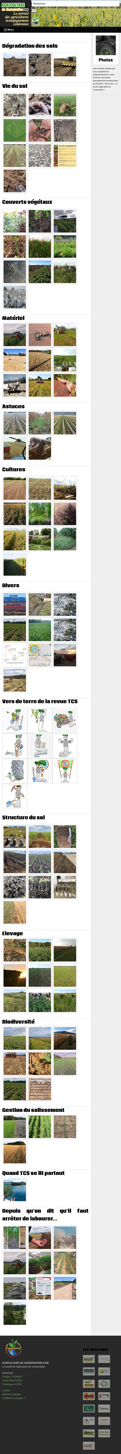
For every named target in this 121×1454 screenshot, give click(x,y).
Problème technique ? (13, 1398)
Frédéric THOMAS (12, 1377)
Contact (6, 1390)
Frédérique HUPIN (12, 1384)
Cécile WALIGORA (12, 1380)
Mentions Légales (11, 1394)
